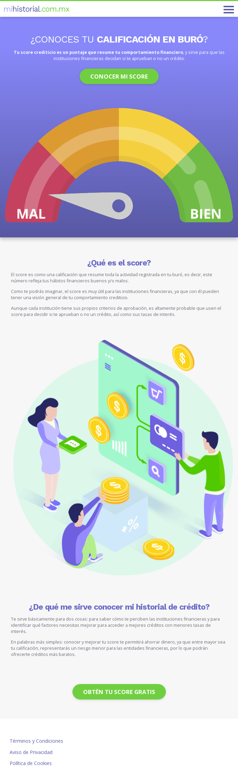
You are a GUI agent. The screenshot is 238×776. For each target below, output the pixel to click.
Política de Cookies (31, 763)
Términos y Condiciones (36, 741)
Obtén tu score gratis (119, 692)
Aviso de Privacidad (31, 752)
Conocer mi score (119, 76)
